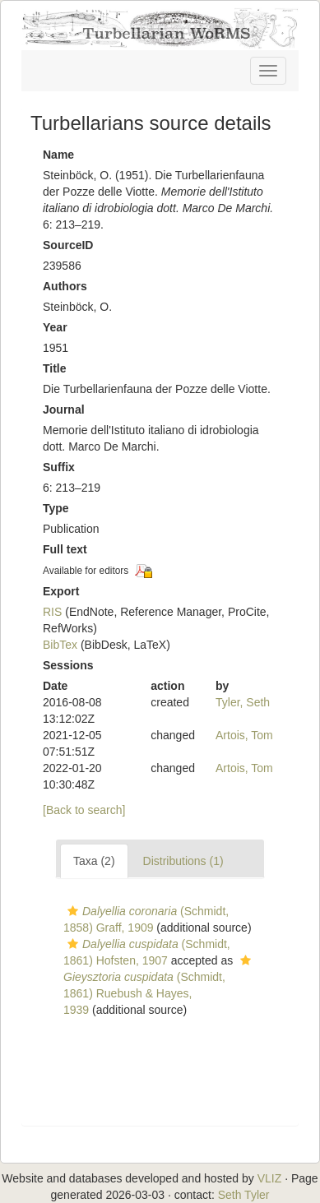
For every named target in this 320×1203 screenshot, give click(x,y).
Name (58, 154)
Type (56, 508)
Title (55, 368)
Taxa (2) (94, 861)
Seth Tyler (244, 1194)
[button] (72, 911)
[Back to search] (84, 810)
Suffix (59, 467)
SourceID (68, 245)
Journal (64, 409)
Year (55, 327)
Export (61, 591)
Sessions (68, 665)
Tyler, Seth (243, 702)
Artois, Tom (244, 735)
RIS (52, 611)
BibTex (60, 644)
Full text (65, 549)
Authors (65, 286)
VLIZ (269, 1178)
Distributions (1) (183, 861)
